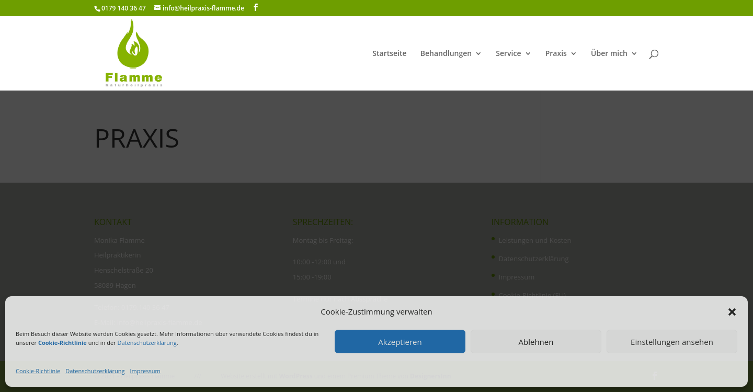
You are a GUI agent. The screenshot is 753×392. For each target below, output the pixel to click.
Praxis (556, 54)
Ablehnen (536, 342)
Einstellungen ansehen (672, 342)
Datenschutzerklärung (146, 342)
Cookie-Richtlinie (38, 371)
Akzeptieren (399, 342)
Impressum (145, 371)
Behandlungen (446, 54)
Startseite (389, 54)
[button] (732, 312)
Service (508, 54)
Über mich (609, 54)
